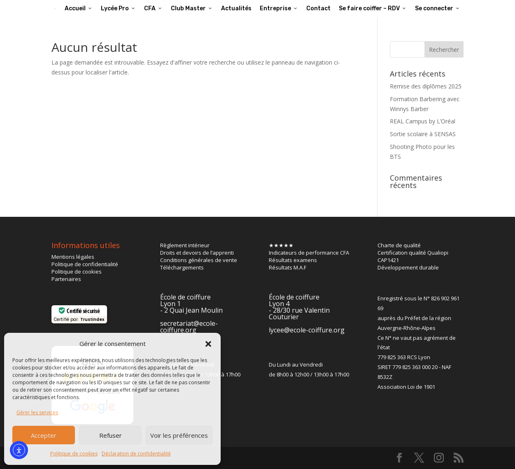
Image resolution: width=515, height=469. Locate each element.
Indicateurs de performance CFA (309, 252)
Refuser (110, 435)
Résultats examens (293, 260)
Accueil (79, 8)
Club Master (192, 8)
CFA (153, 8)
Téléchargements (182, 267)
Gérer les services (37, 412)
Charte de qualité (399, 245)
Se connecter (437, 8)
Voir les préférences (179, 435)
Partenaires (66, 279)
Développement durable (408, 267)
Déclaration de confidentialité (136, 453)
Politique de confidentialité (84, 264)
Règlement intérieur (185, 245)
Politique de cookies (74, 453)
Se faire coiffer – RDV (373, 8)
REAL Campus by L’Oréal (422, 121)
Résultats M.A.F (287, 267)
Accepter (43, 435)
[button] (208, 344)
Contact (318, 8)
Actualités (236, 8)
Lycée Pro (118, 8)
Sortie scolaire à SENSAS (423, 134)
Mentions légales (72, 256)
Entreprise (279, 8)
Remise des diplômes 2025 (425, 86)
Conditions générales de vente (198, 260)
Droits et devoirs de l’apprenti (197, 252)
